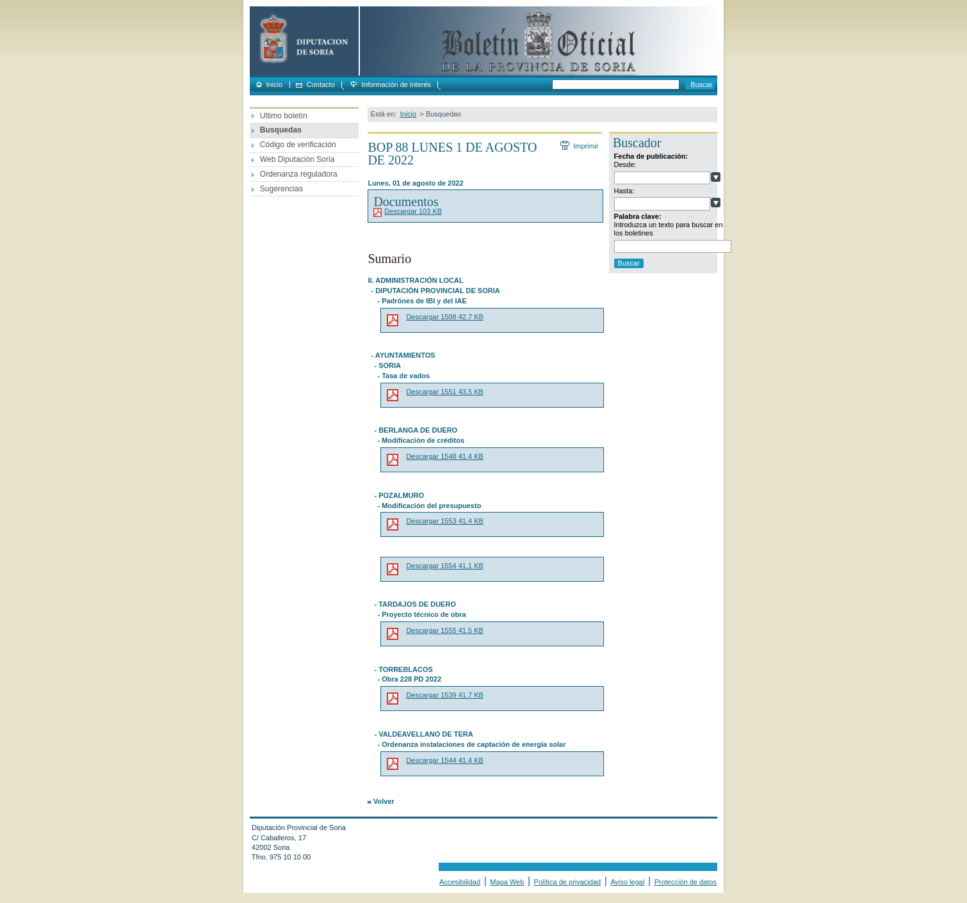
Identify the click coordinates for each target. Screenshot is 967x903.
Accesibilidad (459, 882)
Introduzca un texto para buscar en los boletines (668, 229)
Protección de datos (685, 882)
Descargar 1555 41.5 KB (444, 630)
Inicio (274, 84)
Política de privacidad (567, 882)
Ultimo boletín (283, 115)
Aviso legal (627, 882)
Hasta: (624, 191)
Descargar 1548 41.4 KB (444, 456)
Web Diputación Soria (297, 159)
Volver (383, 801)
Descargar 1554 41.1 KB (444, 566)
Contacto (321, 84)
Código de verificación (298, 144)
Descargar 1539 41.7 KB (444, 695)
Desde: (625, 164)
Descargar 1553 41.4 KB (444, 521)
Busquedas (281, 129)
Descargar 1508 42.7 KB (444, 317)
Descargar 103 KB (413, 211)
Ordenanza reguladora (298, 174)
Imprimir (585, 146)
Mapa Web (507, 882)
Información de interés (396, 84)
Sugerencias (281, 188)
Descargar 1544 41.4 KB (444, 760)
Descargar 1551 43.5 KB (444, 392)
